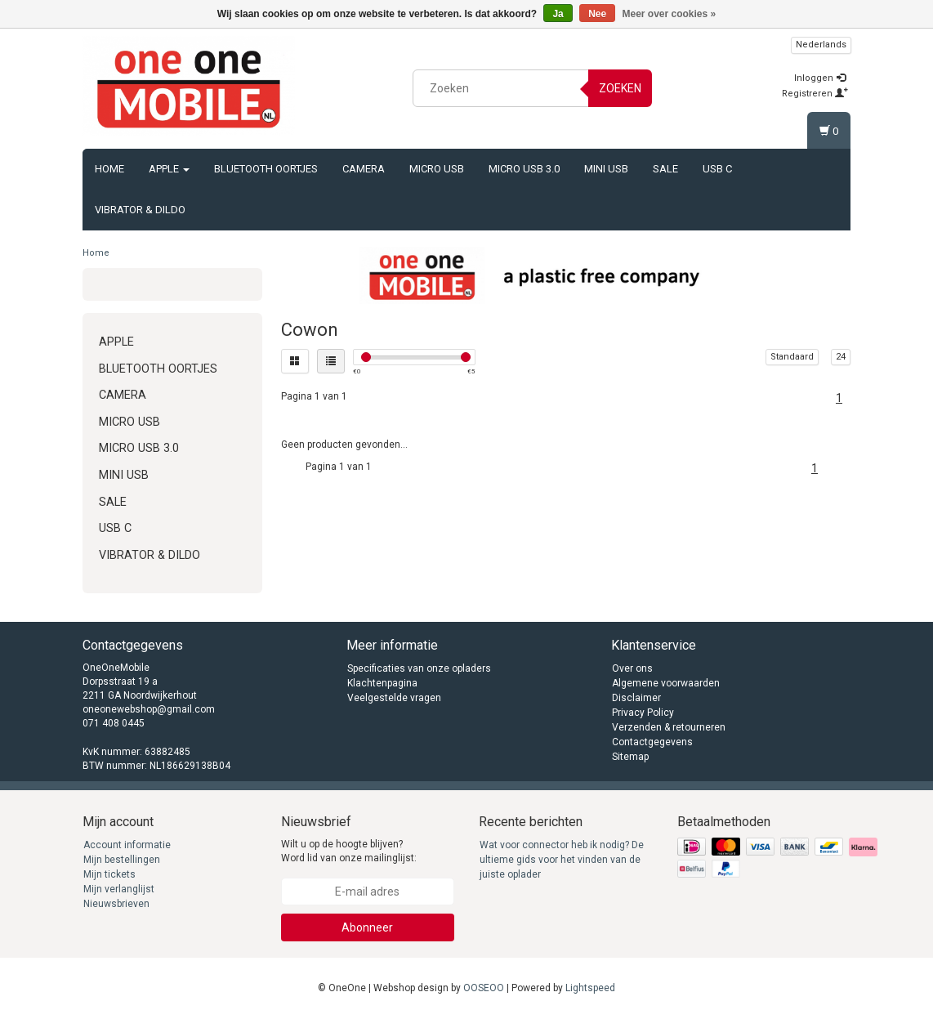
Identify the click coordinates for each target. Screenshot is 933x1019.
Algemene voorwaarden (666, 683)
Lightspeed (590, 988)
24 (841, 356)
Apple (169, 169)
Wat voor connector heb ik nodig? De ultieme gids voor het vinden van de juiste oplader (562, 859)
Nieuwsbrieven (116, 904)
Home (109, 169)
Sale (665, 169)
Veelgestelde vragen (394, 698)
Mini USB (606, 169)
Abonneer (367, 927)
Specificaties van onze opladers (419, 668)
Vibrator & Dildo (140, 209)
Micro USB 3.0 (524, 169)
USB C (717, 169)
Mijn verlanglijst (118, 889)
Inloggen (820, 78)
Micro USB (436, 169)
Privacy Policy (643, 712)
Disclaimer (636, 698)
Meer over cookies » (669, 14)
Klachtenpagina (382, 683)
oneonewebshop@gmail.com (149, 709)
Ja (557, 14)
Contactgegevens (652, 742)
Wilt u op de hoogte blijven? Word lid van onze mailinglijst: (349, 851)
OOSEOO (483, 988)
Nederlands (821, 44)
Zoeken (620, 88)
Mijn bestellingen (121, 859)
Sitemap (630, 756)
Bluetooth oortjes (266, 169)
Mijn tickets (109, 874)
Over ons (632, 668)
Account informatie (127, 845)
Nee (597, 14)
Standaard (792, 356)
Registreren (815, 93)
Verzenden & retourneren (668, 727)
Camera (363, 169)
